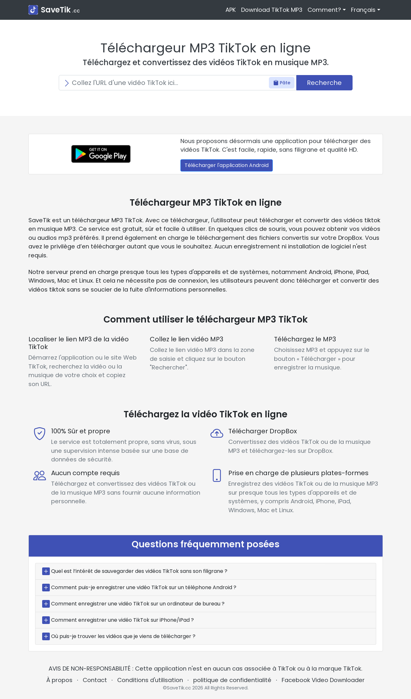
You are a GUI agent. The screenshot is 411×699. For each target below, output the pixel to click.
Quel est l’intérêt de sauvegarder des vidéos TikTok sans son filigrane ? (139, 571)
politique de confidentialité (232, 680)
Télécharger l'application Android (227, 165)
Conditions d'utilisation (150, 680)
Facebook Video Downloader (323, 680)
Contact (95, 680)
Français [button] (363, 10)
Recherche (324, 82)
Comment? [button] (324, 10)
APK (230, 10)
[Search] (177, 82)
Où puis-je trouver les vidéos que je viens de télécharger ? (123, 636)
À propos (59, 680)
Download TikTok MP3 (271, 10)
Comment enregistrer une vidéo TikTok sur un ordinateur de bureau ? (138, 603)
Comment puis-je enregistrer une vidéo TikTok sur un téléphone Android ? (143, 587)
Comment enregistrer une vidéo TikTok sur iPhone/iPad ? (122, 620)
